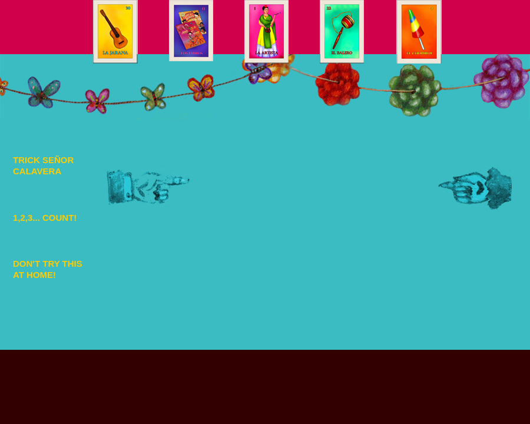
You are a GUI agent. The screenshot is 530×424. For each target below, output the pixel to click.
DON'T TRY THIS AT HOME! (47, 269)
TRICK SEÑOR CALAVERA (43, 165)
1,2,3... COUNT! (45, 218)
